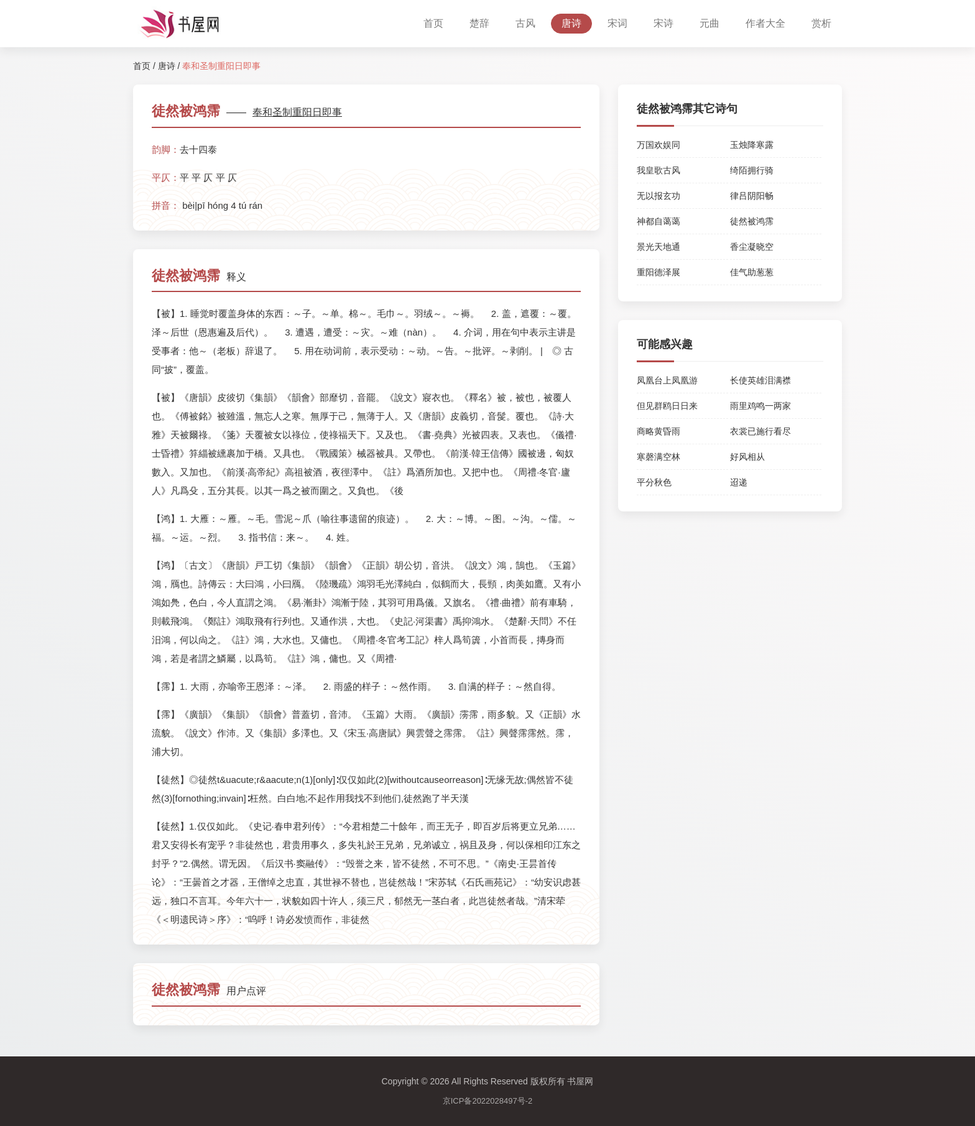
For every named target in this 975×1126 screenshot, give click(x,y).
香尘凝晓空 (752, 247)
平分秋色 (654, 482)
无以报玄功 (658, 196)
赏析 (821, 23)
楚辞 (479, 23)
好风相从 (747, 457)
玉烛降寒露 (752, 145)
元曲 (709, 23)
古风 (525, 23)
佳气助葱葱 (752, 272)
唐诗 (571, 23)
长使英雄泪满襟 (760, 380)
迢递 (738, 482)
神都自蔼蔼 (658, 221)
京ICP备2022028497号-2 (488, 1100)
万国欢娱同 (658, 145)
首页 (433, 23)
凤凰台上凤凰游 (667, 380)
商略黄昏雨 (658, 431)
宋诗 (663, 23)
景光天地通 (658, 247)
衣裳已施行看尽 (760, 431)
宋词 (617, 23)
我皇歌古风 (658, 170)
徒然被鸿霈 (752, 221)
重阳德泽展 (658, 272)
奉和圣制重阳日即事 (297, 112)
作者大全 (765, 23)
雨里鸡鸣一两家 (760, 406)
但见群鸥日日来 (667, 406)
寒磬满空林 (658, 457)
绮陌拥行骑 (752, 170)
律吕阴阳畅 (752, 196)
